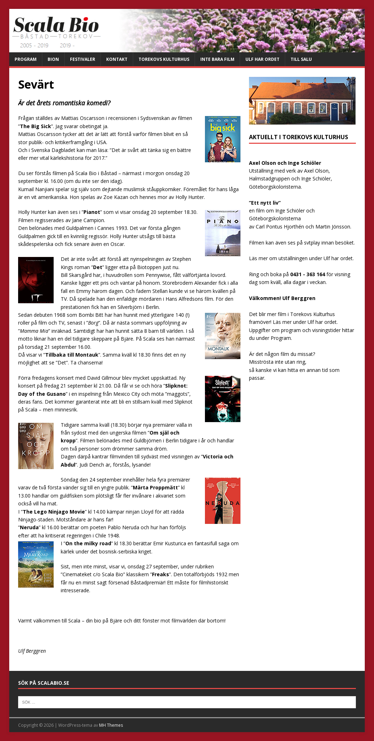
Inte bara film (217, 59)
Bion (53, 59)
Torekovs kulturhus (164, 59)
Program (26, 59)
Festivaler (82, 59)
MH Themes (111, 725)
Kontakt (117, 59)
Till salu (301, 59)
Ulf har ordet (262, 59)
